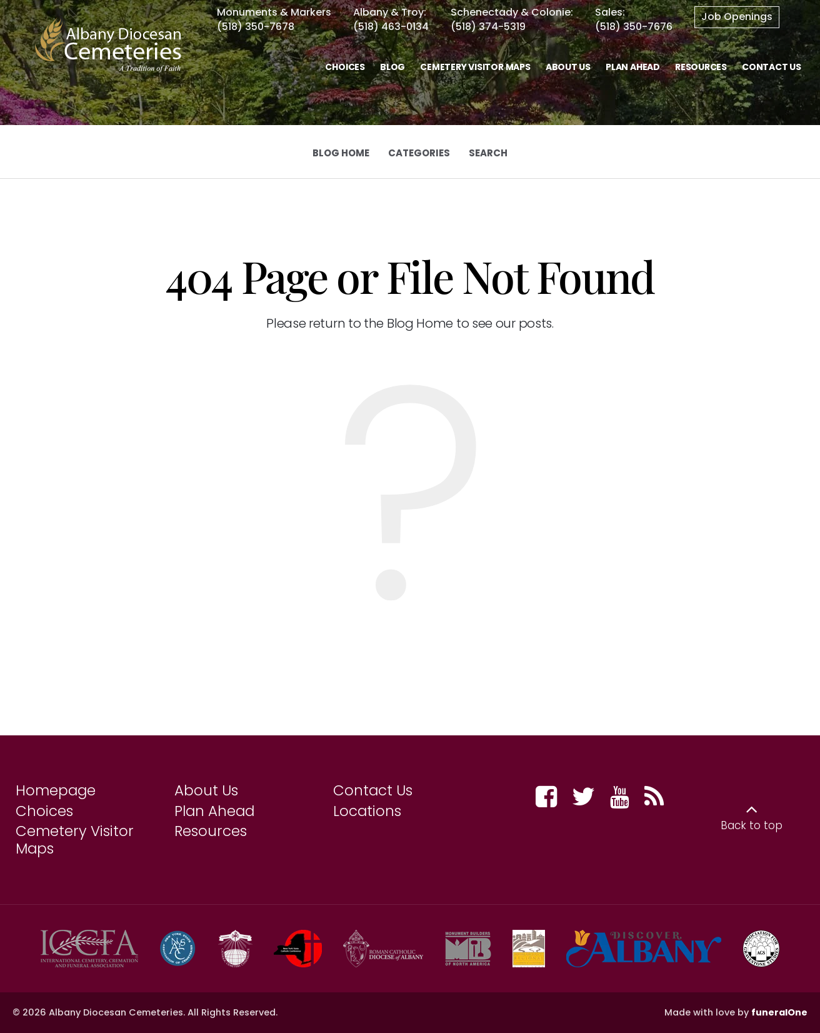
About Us (206, 790)
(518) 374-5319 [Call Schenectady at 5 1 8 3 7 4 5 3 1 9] (488, 26)
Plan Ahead (214, 811)
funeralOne (779, 1012)
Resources (210, 831)
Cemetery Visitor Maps (75, 840)
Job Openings (736, 16)
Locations (367, 811)
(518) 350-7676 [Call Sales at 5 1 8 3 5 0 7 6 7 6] (633, 26)
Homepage (56, 790)
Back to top (751, 825)
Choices (44, 811)
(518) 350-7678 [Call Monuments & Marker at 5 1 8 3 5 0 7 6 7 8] (255, 26)
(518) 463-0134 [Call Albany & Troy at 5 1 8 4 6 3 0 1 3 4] (391, 26)
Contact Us (372, 790)
